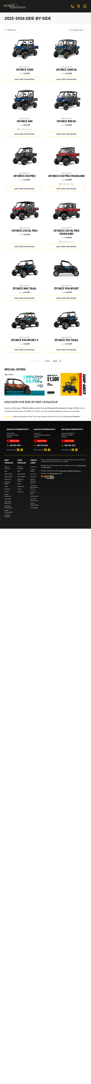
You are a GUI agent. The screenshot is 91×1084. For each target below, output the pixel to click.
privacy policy (82, 465)
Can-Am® (7, 499)
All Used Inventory (20, 467)
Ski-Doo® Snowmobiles (8, 507)
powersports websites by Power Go (70, 471)
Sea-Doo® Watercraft (7, 502)
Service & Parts (33, 492)
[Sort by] (78, 30)
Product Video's (32, 470)
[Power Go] (61, 477)
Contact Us (33, 467)
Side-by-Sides (8, 474)
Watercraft (7, 479)
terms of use (47, 467)
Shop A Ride (53, 473)
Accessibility (34, 508)
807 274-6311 (41, 445)
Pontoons (7, 489)
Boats (6, 486)
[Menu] (84, 6)
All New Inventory (7, 467)
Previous (35, 361)
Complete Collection (7, 515)
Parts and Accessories (34, 499)
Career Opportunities (34, 504)
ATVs (5, 471)
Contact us (8, 416)
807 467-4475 (14, 445)
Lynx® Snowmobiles (8, 511)
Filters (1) (10, 30)
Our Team (33, 474)
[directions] (79, 6)
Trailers (6, 492)
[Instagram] (21, 449)
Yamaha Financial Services (33, 481)
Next (57, 361)
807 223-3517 (68, 445)
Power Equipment (7, 495)
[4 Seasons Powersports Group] (15, 6)
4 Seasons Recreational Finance (34, 487)
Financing (20, 492)
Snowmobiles (8, 476)
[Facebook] (18, 449)
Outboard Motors (7, 483)
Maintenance (34, 496)
